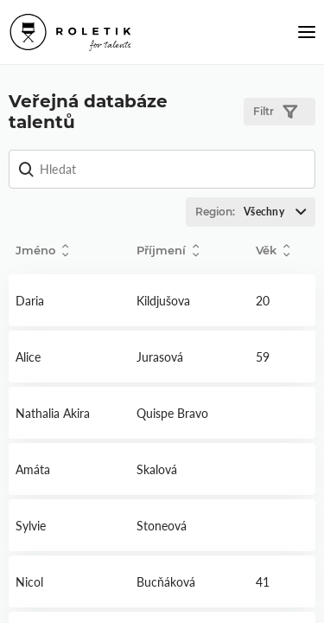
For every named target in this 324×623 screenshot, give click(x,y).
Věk (272, 250)
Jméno (42, 250)
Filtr (275, 112)
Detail (69, 300)
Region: (254, 212)
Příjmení (168, 250)
